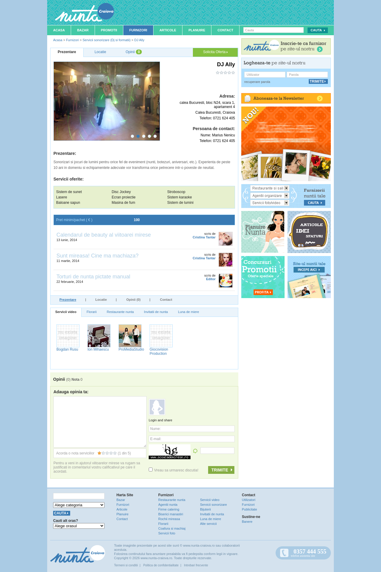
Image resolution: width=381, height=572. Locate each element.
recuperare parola (257, 82)
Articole (167, 30)
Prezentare (67, 299)
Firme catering (168, 509)
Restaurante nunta (120, 312)
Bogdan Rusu (67, 349)
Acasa (59, 30)
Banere (247, 521)
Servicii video (65, 312)
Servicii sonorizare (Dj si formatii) (106, 40)
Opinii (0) (133, 299)
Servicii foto (166, 533)
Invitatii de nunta (156, 312)
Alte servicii (208, 523)
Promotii (109, 30)
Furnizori (138, 30)
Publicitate (249, 509)
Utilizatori (248, 500)
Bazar (83, 30)
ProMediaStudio (131, 349)
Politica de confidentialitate (161, 565)
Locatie (101, 299)
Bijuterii (205, 509)
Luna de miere (188, 312)
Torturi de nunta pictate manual (93, 277)
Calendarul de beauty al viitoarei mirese (103, 235)
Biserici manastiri (170, 514)
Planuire (196, 30)
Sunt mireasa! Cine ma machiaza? (97, 256)
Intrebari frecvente (196, 565)
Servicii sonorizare (213, 504)
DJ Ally (139, 40)
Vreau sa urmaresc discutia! (173, 470)
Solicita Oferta (215, 52)
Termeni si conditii (126, 565)
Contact (225, 30)
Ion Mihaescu (98, 349)
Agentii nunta (167, 504)
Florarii (92, 312)
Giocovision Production (159, 351)
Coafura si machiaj (171, 528)
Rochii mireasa (169, 519)
